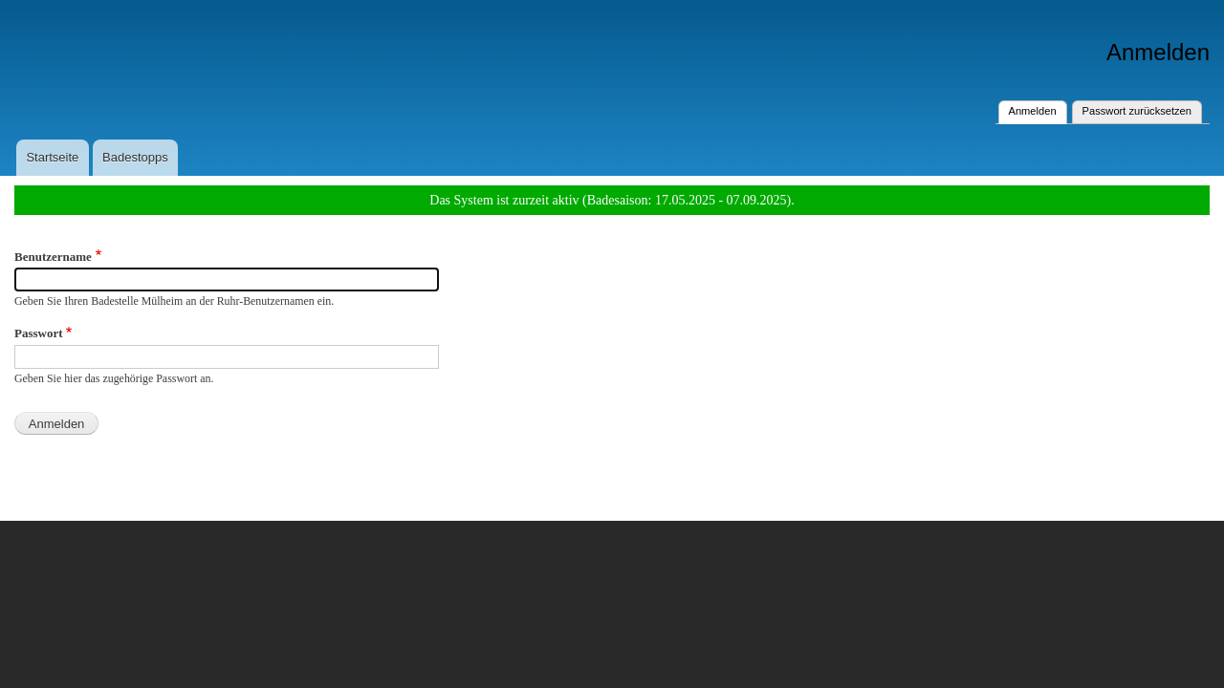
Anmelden (1038, 109)
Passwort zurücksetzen (1136, 111)
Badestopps (135, 157)
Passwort (38, 333)
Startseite (52, 157)
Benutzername (53, 256)
